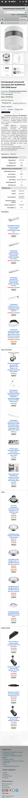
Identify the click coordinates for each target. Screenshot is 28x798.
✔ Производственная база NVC (10, 766)
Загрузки (5, 778)
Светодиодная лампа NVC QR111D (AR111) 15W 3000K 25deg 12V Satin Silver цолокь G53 (13, 589)
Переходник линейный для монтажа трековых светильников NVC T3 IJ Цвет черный (13, 694)
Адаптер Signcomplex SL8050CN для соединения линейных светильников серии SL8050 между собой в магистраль (13, 478)
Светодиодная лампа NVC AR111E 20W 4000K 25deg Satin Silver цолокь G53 (14, 536)
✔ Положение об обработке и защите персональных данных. (12, 753)
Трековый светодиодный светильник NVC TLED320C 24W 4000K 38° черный (14, 720)
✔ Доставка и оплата (7, 759)
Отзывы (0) (13, 154)
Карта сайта (6, 787)
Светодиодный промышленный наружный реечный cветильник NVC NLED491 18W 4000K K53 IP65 (13, 281)
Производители (7, 784)
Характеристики (5, 154)
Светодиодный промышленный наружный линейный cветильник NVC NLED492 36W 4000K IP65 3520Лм (13, 254)
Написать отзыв (19, 109)
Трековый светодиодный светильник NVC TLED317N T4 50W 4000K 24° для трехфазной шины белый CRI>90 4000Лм (13, 367)
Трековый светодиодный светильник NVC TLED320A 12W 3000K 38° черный (14, 669)
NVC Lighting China (8, 796)
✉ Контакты (5, 774)
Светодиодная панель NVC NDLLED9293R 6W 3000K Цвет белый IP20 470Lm (13, 614)
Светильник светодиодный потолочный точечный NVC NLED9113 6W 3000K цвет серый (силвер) (13, 509)
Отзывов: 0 (11, 109)
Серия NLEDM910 (13, 23)
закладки (3, 106)
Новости (5, 786)
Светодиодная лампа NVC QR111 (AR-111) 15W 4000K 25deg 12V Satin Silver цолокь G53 (13, 562)
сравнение (9, 106)
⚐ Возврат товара (7, 776)
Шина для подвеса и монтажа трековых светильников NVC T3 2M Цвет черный (13, 644)
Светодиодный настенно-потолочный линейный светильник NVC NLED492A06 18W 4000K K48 (13, 229)
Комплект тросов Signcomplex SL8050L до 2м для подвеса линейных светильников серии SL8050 (14, 452)
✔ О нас (4, 764)
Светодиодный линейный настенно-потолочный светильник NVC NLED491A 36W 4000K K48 (14, 308)
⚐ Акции (4, 772)
